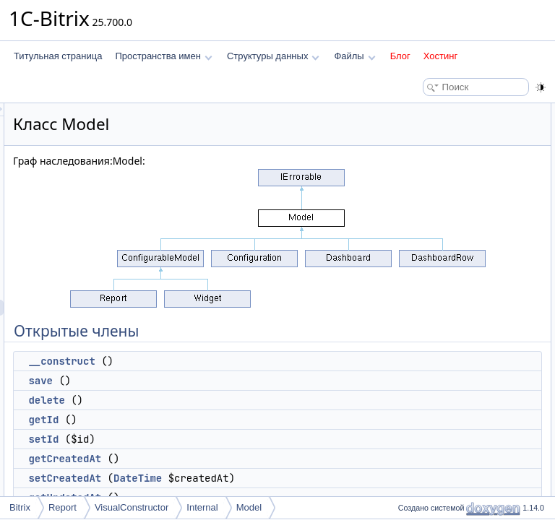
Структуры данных (273, 56)
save (221, 380)
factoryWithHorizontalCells (456, 429)
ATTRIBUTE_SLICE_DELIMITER (469, 461)
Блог (400, 56)
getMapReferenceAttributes (458, 365)
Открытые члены (428, 111)
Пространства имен (163, 56)
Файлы (354, 56)
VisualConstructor (131, 507)
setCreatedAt (245, 478)
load (413, 397)
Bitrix (19, 507)
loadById (422, 413)
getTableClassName (444, 334)
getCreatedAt (245, 458)
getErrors (423, 286)
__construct (242, 361)
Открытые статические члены (454, 318)
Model (249, 507)
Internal (202, 507)
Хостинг (440, 56)
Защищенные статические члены (461, 477)
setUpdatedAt (431, 254)
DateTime (318, 478)
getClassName (433, 381)
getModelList (430, 493)
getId (224, 419)
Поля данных (420, 445)
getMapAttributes (438, 349)
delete (227, 400)
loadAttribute (429, 270)
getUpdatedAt (431, 238)
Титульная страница (58, 56)
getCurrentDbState (441, 302)
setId (224, 439)
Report (62, 507)
